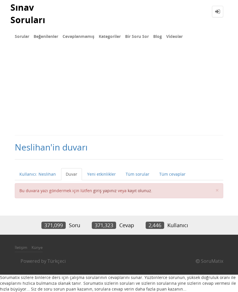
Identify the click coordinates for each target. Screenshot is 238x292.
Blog (157, 36)
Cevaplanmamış (78, 36)
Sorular (22, 36)
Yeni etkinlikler (101, 174)
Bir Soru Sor (137, 36)
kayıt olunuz (139, 190)
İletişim (21, 247)
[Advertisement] (119, 91)
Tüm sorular (137, 174)
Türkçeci (56, 261)
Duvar (71, 174)
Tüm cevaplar (172, 174)
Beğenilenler (46, 36)
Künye (37, 247)
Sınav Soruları (27, 13)
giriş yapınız (105, 190)
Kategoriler (110, 36)
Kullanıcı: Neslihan (37, 174)
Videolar (174, 36)
